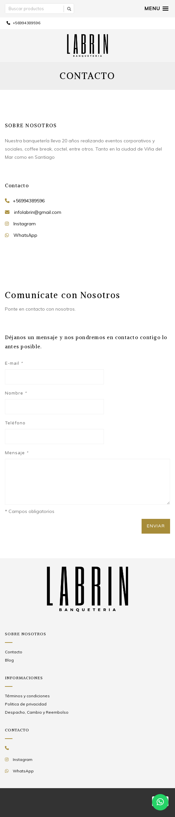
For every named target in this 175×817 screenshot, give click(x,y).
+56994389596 (23, 23)
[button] (156, 8)
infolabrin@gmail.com (37, 212)
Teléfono (15, 423)
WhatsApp (25, 235)
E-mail (14, 363)
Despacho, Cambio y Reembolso (36, 712)
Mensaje (16, 453)
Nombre (16, 393)
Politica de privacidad (26, 704)
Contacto (13, 651)
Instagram (24, 224)
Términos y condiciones (27, 695)
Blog (9, 660)
